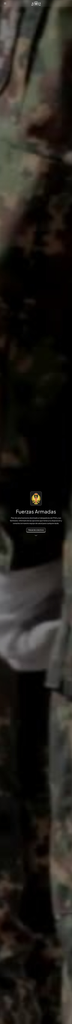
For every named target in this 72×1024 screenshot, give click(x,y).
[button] (16, 3)
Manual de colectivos (36, 530)
